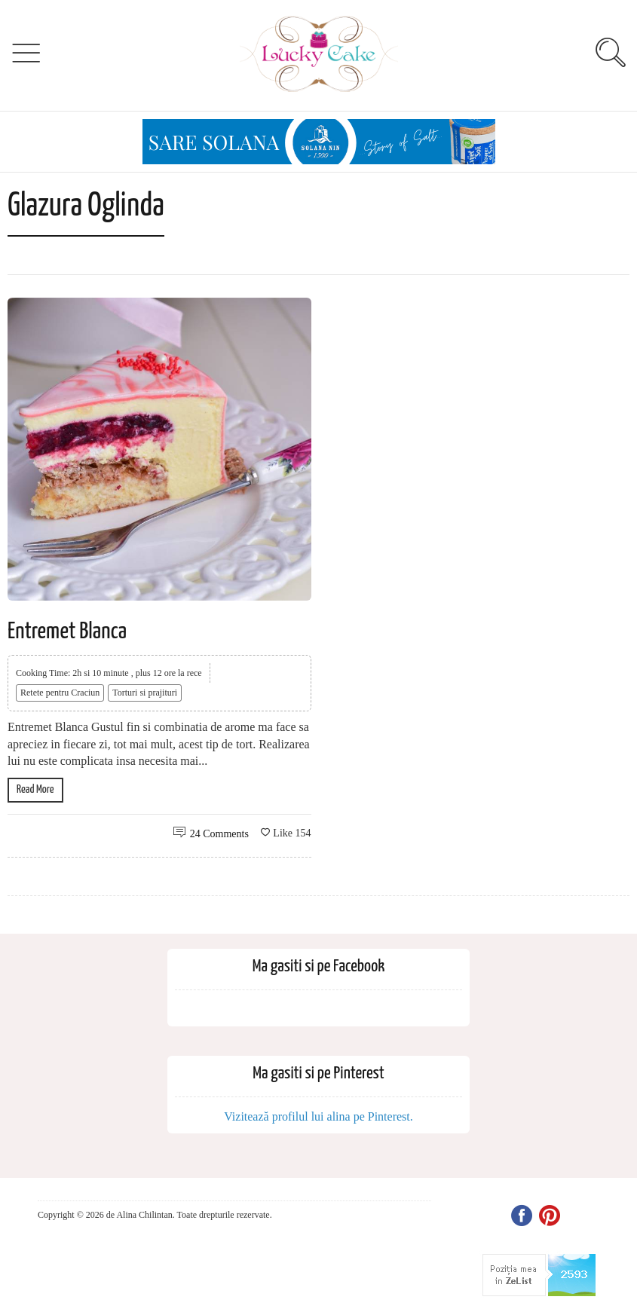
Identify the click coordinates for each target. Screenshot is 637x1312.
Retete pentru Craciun (60, 692)
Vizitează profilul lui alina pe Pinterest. (318, 1116)
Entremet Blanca (67, 631)
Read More (35, 789)
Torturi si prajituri (144, 692)
